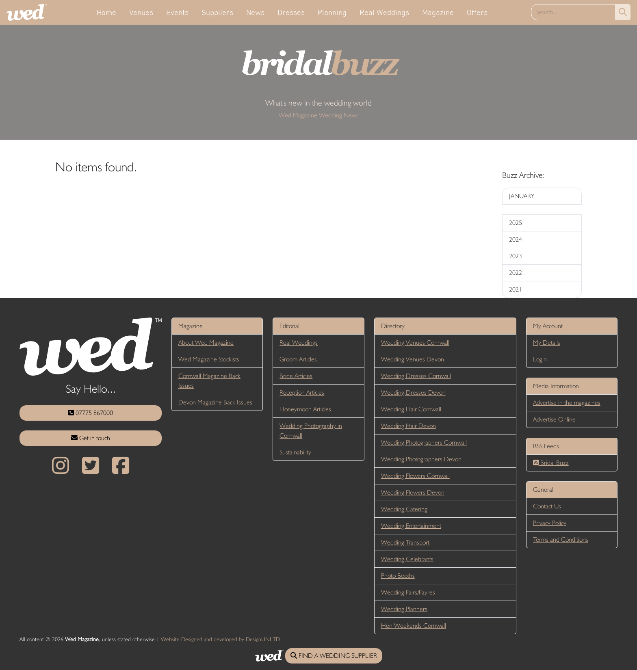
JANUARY (522, 196)
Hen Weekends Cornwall (413, 625)
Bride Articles (296, 376)
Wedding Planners (404, 609)
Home (106, 12)
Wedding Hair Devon (408, 426)
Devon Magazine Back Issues (215, 402)
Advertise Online (554, 419)
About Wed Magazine (206, 342)
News (255, 12)
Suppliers (217, 12)
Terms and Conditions (560, 539)
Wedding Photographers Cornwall (424, 442)
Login (540, 359)
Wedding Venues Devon (412, 359)
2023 (515, 256)
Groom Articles (298, 359)
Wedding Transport (405, 542)
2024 (515, 239)
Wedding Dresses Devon (413, 392)
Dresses (291, 12)
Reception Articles (302, 392)
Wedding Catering (404, 509)
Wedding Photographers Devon (421, 459)
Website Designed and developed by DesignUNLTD (220, 639)
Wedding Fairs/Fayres (408, 592)
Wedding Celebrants (407, 559)
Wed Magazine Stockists (208, 359)
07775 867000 (90, 413)
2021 (515, 289)
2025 (515, 223)
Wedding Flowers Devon (412, 492)
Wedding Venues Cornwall (415, 342)
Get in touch (90, 438)
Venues (141, 12)
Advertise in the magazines (566, 402)
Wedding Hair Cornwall (411, 409)
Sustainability (295, 452)
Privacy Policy (549, 523)
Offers (477, 12)
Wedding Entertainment (411, 526)
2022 (515, 273)
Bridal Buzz (551, 463)
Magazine (438, 12)
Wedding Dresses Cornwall (416, 376)
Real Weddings (384, 12)
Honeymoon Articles (305, 409)
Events (177, 12)
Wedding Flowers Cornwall (415, 476)
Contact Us (547, 506)
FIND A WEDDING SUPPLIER (333, 655)
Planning (332, 12)
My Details (546, 342)
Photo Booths (398, 575)
